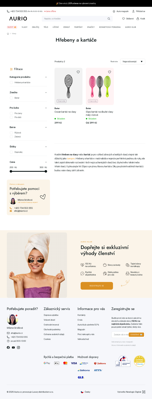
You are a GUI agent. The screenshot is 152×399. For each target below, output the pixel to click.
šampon (71, 158)
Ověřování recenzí (51, 325)
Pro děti (15, 117)
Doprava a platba (51, 315)
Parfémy (79, 27)
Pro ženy (16, 113)
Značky (91, 27)
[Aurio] (18, 18)
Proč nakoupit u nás (85, 334)
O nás (79, 320)
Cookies (47, 339)
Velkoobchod (83, 339)
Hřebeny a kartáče (20, 82)
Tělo (46, 27)
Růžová (15, 132)
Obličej (35, 27)
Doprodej (16, 152)
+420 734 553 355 (24, 11)
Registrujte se (97, 286)
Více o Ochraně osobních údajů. (123, 345)
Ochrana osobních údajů (54, 334)
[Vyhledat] (108, 18)
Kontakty (81, 315)
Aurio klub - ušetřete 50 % (88, 325)
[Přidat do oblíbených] (78, 72)
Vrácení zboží (49, 320)
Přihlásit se (138, 11)
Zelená (15, 136)
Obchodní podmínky (52, 329)
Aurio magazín (121, 11)
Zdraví (66, 27)
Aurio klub (130, 27)
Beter (14, 97)
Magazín (81, 329)
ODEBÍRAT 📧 (136, 334)
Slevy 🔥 (12, 27)
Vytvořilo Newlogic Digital (131, 392)
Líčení (56, 27)
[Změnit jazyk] (85, 392)
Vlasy (25, 27)
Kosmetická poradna (110, 27)
